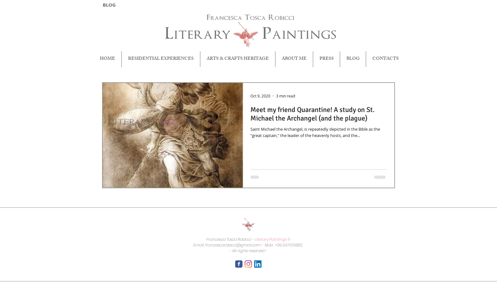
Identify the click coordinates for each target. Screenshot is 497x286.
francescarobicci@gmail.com (233, 245)
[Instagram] (248, 264)
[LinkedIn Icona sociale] (257, 264)
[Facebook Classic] (238, 264)
